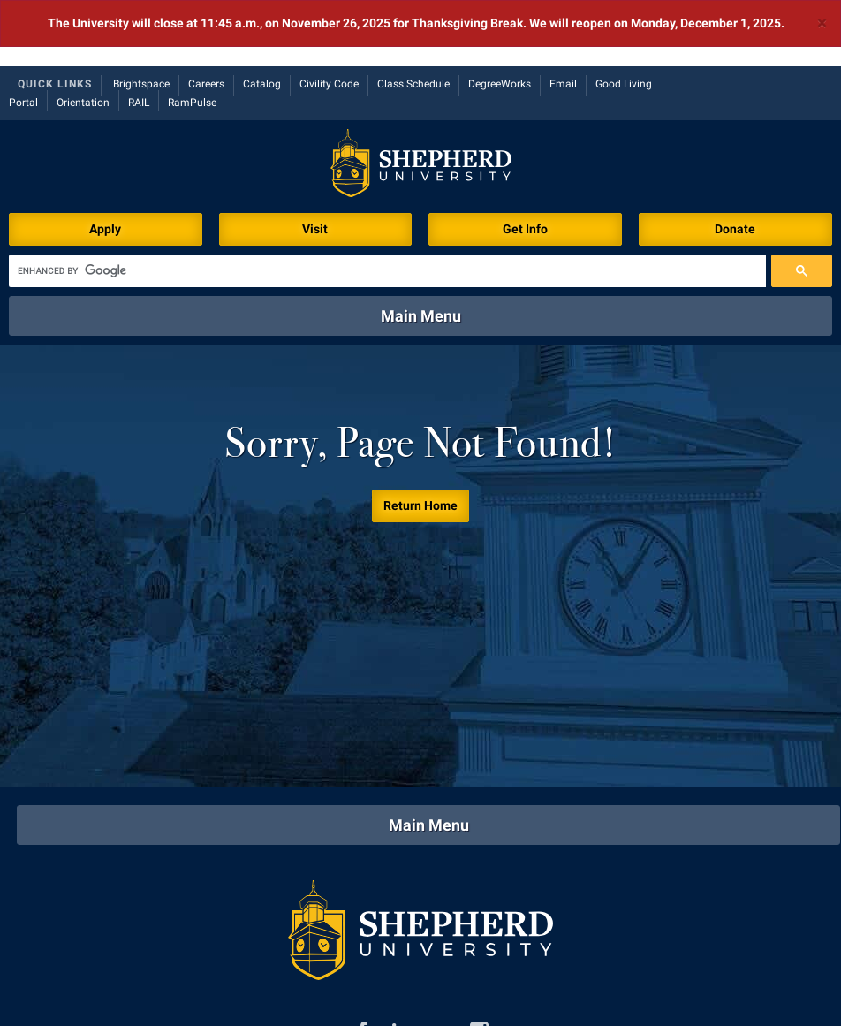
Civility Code (329, 17)
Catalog (262, 17)
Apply (105, 163)
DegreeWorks (499, 17)
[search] (387, 204)
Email (563, 17)
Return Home (420, 439)
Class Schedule (413, 17)
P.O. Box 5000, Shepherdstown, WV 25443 (530, 1003)
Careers (206, 17)
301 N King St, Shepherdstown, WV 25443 (210, 1003)
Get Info (525, 163)
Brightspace (141, 17)
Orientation (83, 36)
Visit (315, 163)
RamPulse (192, 36)
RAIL (138, 36)
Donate (735, 163)
